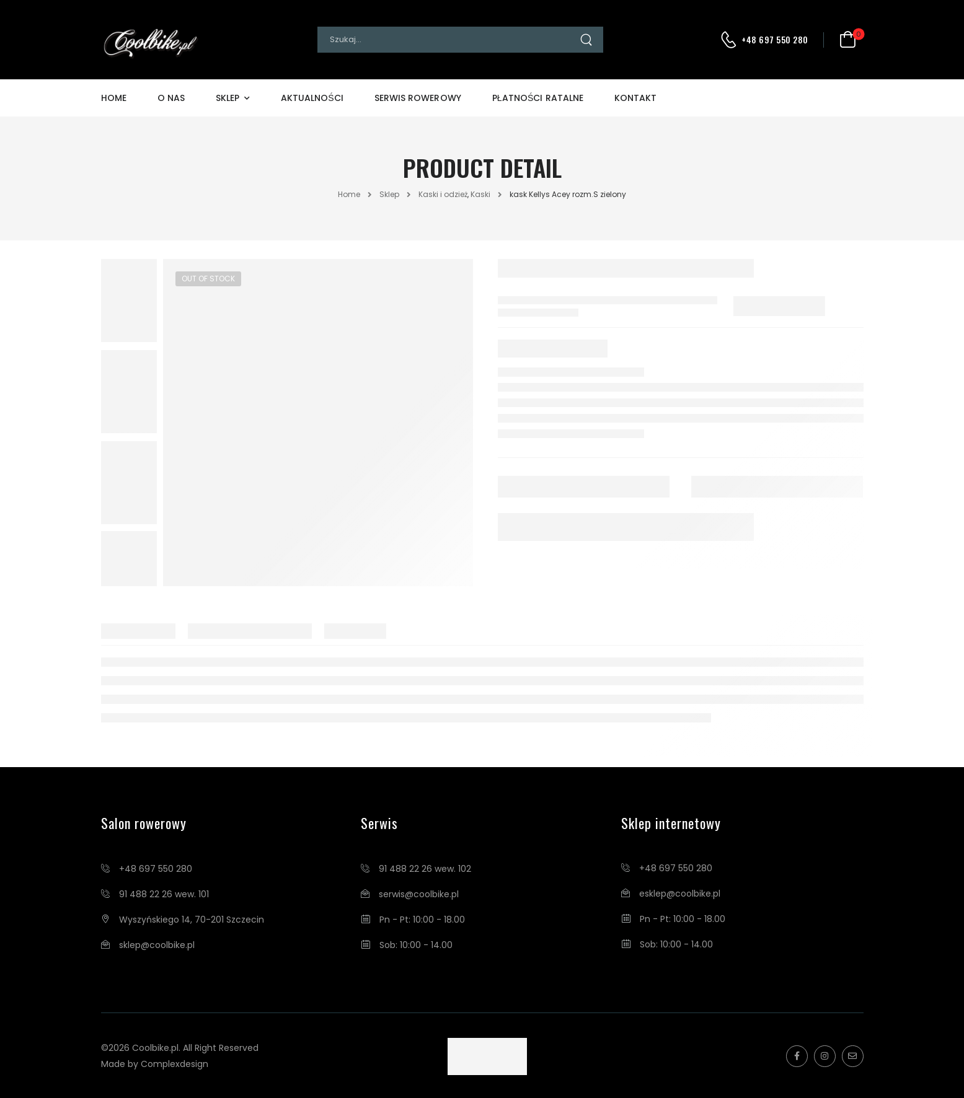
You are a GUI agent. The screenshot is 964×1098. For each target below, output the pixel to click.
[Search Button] (590, 40)
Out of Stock (208, 278)
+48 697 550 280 (774, 39)
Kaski (480, 194)
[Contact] (730, 39)
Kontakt (635, 98)
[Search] (447, 40)
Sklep (227, 98)
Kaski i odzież (442, 194)
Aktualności (312, 98)
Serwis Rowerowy (417, 98)
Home (113, 98)
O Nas (171, 98)
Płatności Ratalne (537, 98)
